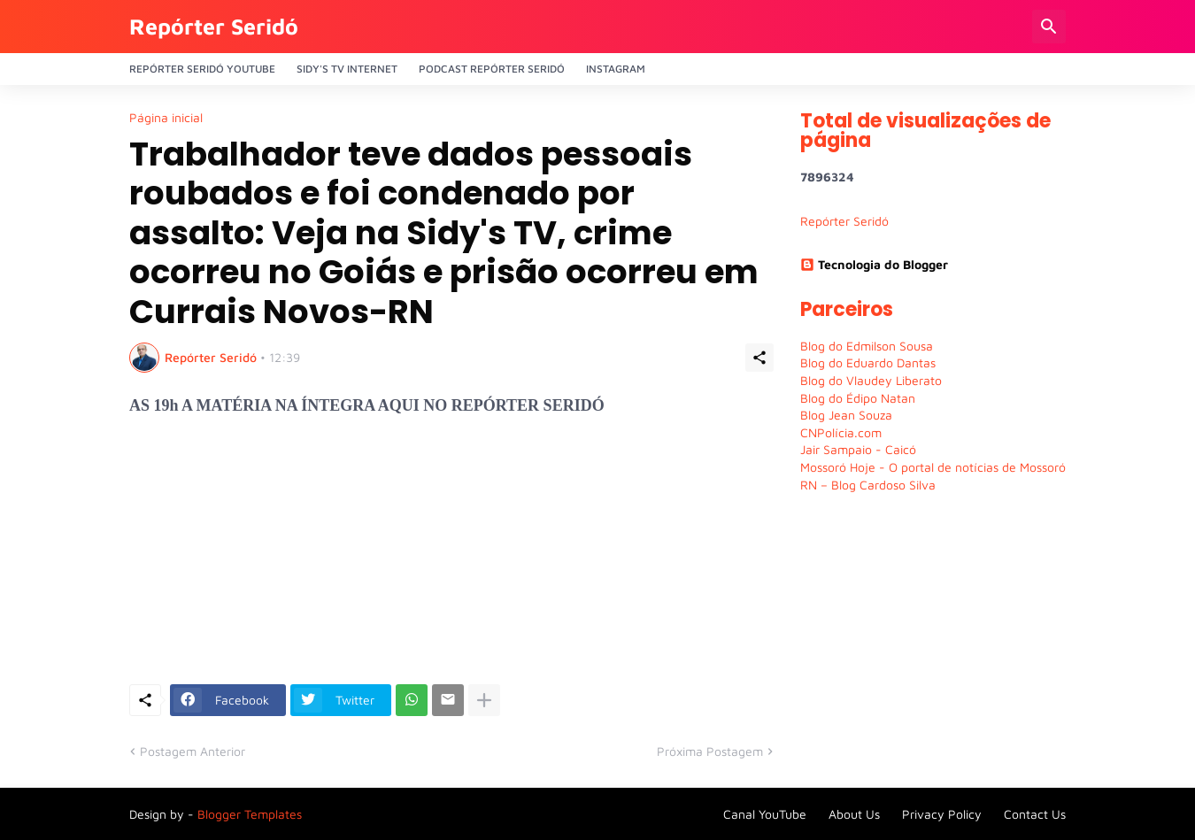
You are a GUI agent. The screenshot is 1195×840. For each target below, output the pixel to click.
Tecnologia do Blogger (874, 264)
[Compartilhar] (759, 357)
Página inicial (166, 118)
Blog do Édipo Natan (857, 397)
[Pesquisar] (1049, 26)
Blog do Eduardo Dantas (868, 362)
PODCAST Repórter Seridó (492, 68)
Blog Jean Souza (846, 414)
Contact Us (1035, 813)
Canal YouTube (764, 813)
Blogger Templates (249, 813)
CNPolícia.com (841, 432)
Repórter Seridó (213, 26)
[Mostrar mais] (484, 700)
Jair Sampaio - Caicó (858, 449)
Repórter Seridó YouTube (202, 68)
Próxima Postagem (710, 751)
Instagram (615, 68)
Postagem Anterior (192, 751)
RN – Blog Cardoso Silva (868, 484)
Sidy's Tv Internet (347, 68)
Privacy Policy (942, 813)
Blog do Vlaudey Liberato (871, 380)
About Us (854, 813)
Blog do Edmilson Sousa (866, 345)
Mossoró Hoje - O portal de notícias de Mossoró (933, 466)
